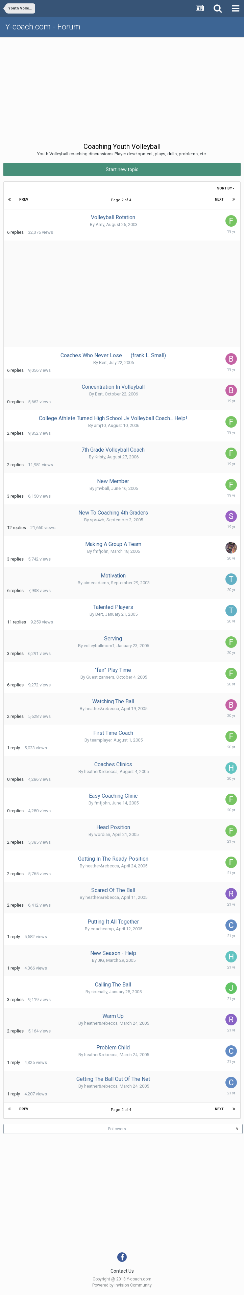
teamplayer (101, 740)
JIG (101, 960)
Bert (103, 362)
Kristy (100, 456)
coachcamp (102, 928)
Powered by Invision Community (122, 1285)
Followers (117, 1129)
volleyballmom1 (99, 645)
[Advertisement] (123, 88)
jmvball (102, 488)
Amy (100, 224)
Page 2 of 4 (122, 200)
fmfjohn (100, 551)
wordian (102, 834)
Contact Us (122, 1271)
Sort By (226, 188)
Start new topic (122, 169)
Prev (23, 199)
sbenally (99, 991)
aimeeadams (96, 582)
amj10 (100, 425)
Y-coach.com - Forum (42, 26)
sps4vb (97, 519)
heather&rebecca (102, 708)
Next (219, 199)
